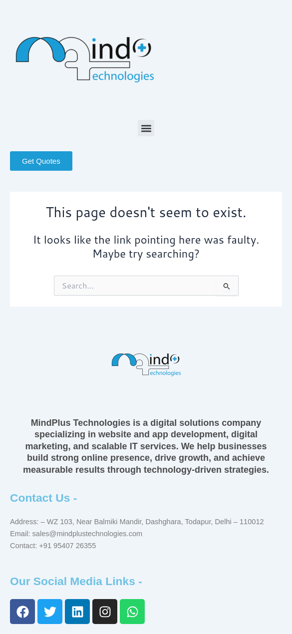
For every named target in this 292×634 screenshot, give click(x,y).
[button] (146, 128)
